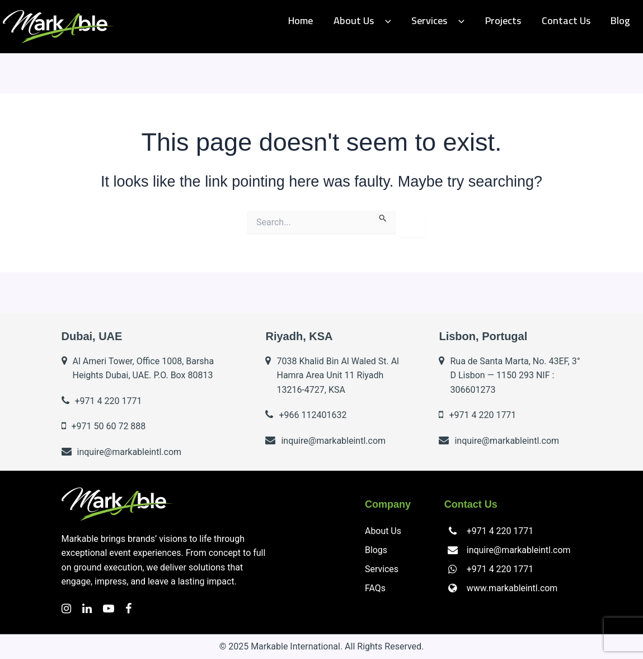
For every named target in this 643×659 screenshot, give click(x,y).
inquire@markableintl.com (518, 550)
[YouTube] (108, 608)
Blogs (376, 550)
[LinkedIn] (87, 608)
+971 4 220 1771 (499, 531)
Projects (513, 20)
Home (321, 20)
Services (451, 20)
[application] (402, 21)
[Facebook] (128, 608)
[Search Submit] (383, 216)
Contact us (571, 20)
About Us (379, 20)
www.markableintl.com (511, 588)
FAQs (375, 588)
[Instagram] (66, 608)
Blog (622, 20)
